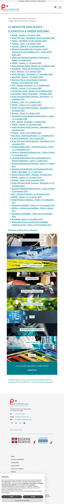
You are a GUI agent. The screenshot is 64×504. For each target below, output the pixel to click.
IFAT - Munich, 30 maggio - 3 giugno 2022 (29, 122)
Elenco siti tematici (17, 469)
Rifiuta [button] (11, 496)
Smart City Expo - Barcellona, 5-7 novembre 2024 (32, 74)
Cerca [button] (56, 7)
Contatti (27, 1)
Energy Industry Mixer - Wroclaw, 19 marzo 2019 (32, 175)
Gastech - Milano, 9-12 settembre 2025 (28, 46)
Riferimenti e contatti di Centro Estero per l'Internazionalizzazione (30, 403)
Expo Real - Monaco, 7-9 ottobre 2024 (27, 77)
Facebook (12, 423)
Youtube (24, 423)
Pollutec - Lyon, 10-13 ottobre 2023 (26, 102)
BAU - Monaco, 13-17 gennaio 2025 (26, 71)
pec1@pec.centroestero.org (23, 419)
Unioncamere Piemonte (43, 440)
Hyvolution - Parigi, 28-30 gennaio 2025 (28, 69)
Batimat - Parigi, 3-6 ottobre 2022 (26, 113)
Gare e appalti (15, 465)
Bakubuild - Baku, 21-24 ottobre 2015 (27, 219)
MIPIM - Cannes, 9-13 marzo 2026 (26, 35)
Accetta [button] (33, 496)
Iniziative (33, 1)
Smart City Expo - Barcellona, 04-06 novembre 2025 (33, 38)
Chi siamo (21, 1)
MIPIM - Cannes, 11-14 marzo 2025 (26, 63)
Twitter (20, 423)
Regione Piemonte (21, 440)
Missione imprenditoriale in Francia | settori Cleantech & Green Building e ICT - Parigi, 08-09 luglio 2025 (32, 52)
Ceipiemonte (10, 8)
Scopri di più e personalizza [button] (22, 500)
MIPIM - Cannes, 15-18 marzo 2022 (26, 124)
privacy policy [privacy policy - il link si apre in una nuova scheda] (7, 481)
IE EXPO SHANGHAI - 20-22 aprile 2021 (28, 138)
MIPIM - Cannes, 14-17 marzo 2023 (26, 105)
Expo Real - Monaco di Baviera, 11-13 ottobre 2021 (33, 136)
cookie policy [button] (32, 485)
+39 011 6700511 (20, 414)
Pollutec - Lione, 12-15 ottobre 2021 (27, 133)
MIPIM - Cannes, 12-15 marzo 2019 (26, 177)
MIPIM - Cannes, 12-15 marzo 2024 (26, 88)
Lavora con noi (41, 1)
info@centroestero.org (21, 417)
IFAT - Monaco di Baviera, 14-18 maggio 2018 (30, 194)
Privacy (13, 472)
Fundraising (15, 462)
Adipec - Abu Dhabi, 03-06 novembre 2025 (29, 41)
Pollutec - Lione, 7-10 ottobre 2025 (26, 43)
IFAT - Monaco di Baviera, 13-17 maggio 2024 (30, 85)
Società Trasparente (17, 459)
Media (13, 456)
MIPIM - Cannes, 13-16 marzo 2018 (26, 197)
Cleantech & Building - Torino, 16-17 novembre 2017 (33, 205)
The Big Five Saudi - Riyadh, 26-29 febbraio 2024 (32, 91)
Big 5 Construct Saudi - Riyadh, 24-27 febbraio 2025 (33, 66)
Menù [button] (60, 7)
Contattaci (32, 370)
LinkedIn (16, 423)
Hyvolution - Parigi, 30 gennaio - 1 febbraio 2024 (32, 94)
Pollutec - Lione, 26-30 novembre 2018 (28, 180)
